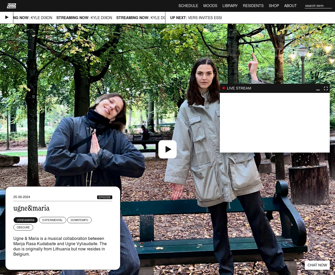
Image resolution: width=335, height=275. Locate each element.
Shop (274, 5)
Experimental (52, 220)
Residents (253, 5)
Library (230, 5)
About (290, 5)
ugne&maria (26, 220)
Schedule (188, 5)
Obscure (23, 227)
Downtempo (79, 220)
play (275, 122)
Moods (210, 5)
